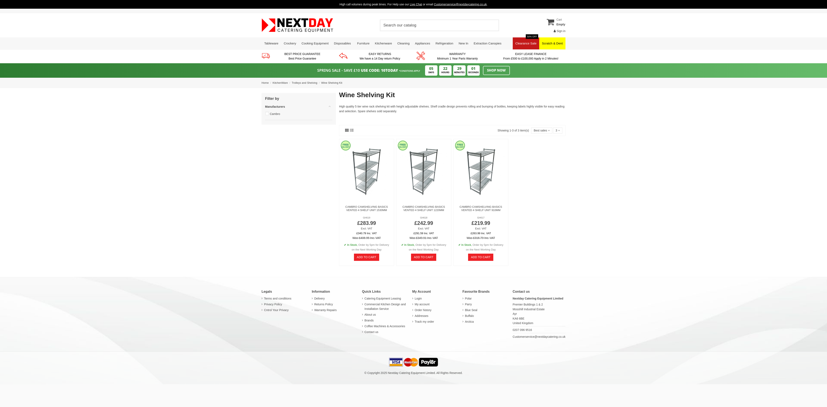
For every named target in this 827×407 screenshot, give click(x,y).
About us (370, 314)
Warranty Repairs (325, 310)
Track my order (424, 321)
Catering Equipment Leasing (383, 298)
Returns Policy (323, 304)
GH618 (423, 217)
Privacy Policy (273, 304)
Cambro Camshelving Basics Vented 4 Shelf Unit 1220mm (424, 208)
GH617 (480, 217)
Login (418, 298)
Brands (369, 320)
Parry (468, 304)
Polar (468, 298)
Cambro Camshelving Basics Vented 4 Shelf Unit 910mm (481, 208)
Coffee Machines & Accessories (385, 326)
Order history (423, 310)
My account (422, 304)
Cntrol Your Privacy (276, 310)
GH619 (366, 217)
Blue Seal (471, 310)
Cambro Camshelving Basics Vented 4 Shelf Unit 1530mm (366, 208)
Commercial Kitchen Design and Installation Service (385, 306)
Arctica (469, 321)
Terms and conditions (277, 298)
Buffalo (469, 315)
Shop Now (496, 70)
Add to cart (366, 257)
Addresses (421, 315)
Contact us (371, 332)
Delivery (319, 298)
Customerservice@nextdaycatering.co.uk (539, 336)
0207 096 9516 (522, 330)
